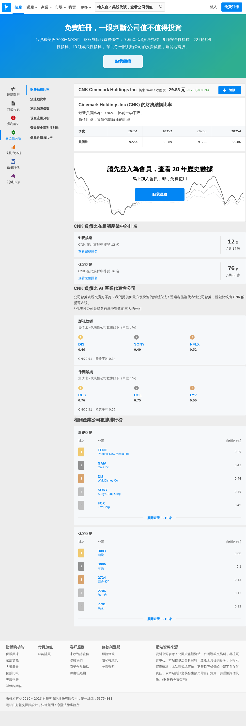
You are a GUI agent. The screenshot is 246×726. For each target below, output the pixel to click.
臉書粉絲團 (78, 673)
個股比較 (12, 673)
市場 (60, 7)
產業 (46, 7)
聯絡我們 (76, 660)
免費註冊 (231, 7)
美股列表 (12, 679)
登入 (213, 7)
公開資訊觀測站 (189, 654)
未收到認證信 (79, 654)
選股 (32, 7)
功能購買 (44, 654)
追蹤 (228, 90)
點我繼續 (123, 61)
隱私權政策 (110, 660)
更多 (86, 7)
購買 (72, 7)
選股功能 (12, 660)
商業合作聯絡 (79, 667)
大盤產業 (12, 667)
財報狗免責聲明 (174, 679)
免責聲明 (108, 667)
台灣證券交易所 (215, 654)
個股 (18, 7)
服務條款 (108, 654)
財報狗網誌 (14, 686)
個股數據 (12, 654)
